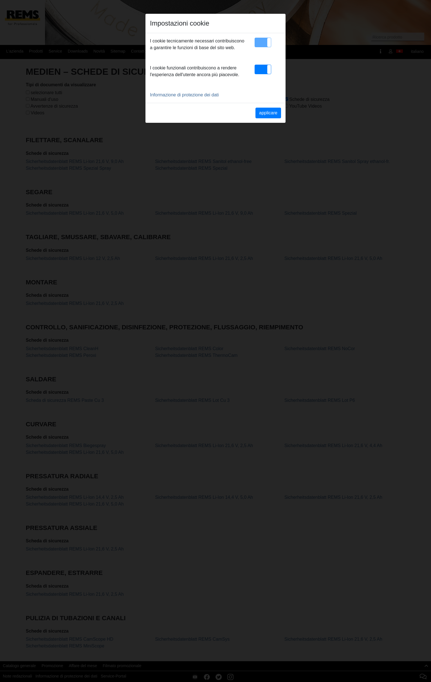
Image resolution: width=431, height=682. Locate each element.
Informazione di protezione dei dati (184, 94)
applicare (268, 112)
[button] (263, 42)
